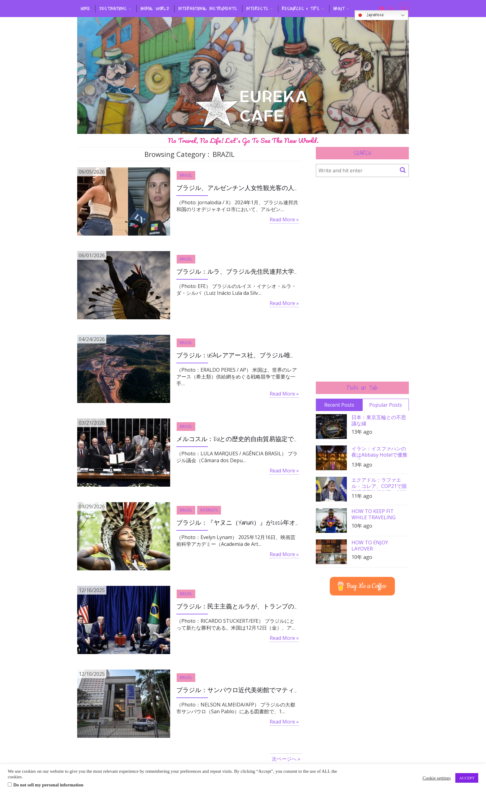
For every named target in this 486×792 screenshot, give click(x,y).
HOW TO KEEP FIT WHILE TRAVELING (373, 514)
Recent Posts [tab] (339, 404)
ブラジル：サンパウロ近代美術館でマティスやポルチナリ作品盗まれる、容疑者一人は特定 (237, 690)
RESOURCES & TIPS (301, 8)
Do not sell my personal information (48, 784)
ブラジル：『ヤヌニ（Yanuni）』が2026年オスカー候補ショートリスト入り (237, 522)
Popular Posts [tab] (385, 404)
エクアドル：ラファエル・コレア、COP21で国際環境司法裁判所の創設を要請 (379, 484)
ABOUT (339, 8)
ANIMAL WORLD (154, 8)
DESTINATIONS (113, 8)
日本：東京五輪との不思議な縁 (378, 420)
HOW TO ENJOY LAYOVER (369, 545)
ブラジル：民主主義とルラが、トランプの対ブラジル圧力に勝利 (237, 606)
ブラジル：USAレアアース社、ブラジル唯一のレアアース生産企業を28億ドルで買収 (237, 355)
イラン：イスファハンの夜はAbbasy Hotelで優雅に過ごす (379, 452)
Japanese (370, 15)
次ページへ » (286, 758)
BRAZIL (186, 175)
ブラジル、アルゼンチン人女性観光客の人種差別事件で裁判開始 (237, 188)
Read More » (284, 219)
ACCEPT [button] (467, 778)
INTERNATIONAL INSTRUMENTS (207, 8)
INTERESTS (257, 8)
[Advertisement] (362, 279)
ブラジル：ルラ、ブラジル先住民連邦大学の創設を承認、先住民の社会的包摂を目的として (237, 271)
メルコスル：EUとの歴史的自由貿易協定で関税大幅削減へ (237, 439)
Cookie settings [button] (436, 778)
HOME (85, 8)
